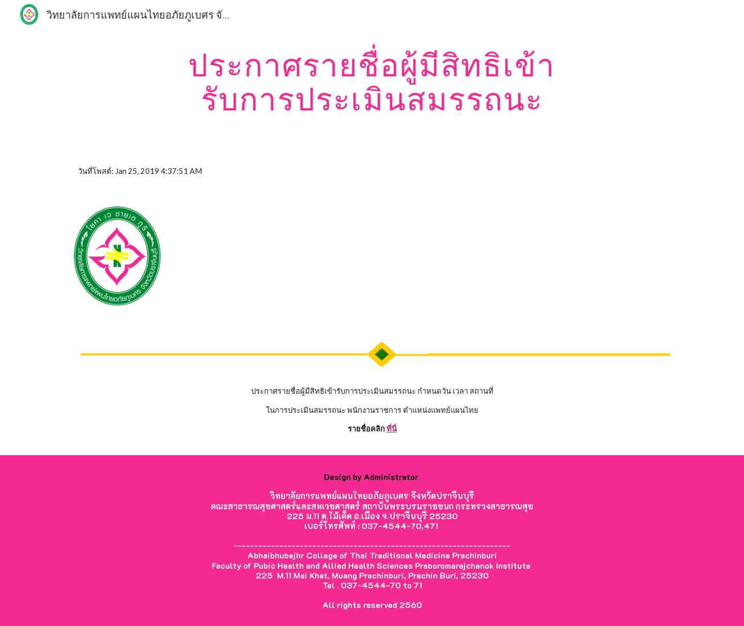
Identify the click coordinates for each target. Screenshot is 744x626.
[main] (372, 81)
